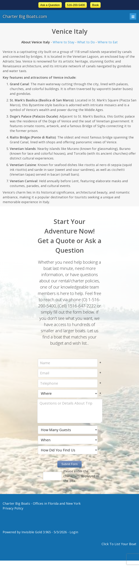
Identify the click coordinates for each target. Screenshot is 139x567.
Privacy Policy (13, 508)
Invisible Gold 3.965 (36, 532)
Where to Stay (63, 42)
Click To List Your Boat (119, 544)
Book (95, 5)
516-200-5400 (76, 5)
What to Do (86, 42)
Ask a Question (50, 5)
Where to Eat (108, 42)
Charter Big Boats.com (25, 16)
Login (74, 532)
